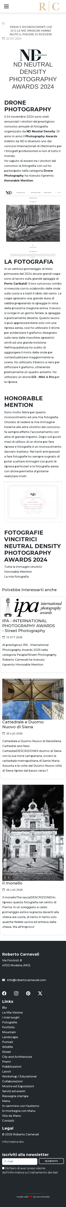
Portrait (7, 1042)
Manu (6, 1101)
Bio (4, 1007)
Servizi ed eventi (13, 1091)
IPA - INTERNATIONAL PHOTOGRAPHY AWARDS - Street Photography (28, 625)
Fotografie (9, 1022)
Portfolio (8, 1027)
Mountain (9, 1032)
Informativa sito (13, 1141)
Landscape (10, 1037)
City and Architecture (17, 1056)
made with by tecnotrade (33, 1196)
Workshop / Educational (19, 1076)
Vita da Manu (11, 1115)
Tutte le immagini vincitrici (23, 566)
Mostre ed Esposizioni (18, 1086)
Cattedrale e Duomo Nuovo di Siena (23, 724)
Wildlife (7, 1047)
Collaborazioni (12, 1081)
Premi (6, 1061)
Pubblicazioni (11, 1066)
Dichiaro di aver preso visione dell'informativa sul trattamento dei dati (30, 1170)
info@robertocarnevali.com (24, 980)
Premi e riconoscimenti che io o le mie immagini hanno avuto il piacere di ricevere (31, 30)
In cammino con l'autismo (20, 1106)
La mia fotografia (16, 576)
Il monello (12, 883)
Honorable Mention (18, 571)
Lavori (6, 1071)
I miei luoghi (10, 1017)
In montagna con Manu (18, 1111)
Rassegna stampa (15, 1096)
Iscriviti (51, 1161)
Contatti (8, 1120)
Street (6, 1052)
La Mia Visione (12, 1012)
